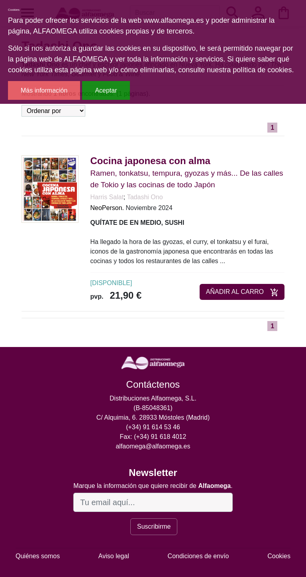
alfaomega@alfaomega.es (153, 446)
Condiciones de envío (198, 556)
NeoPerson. (107, 207)
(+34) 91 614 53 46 (153, 427)
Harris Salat (107, 197)
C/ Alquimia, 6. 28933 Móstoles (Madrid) (153, 417)
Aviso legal (113, 556)
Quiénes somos (38, 556)
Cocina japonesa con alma (150, 160)
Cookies (278, 556)
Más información (44, 90)
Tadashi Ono (145, 197)
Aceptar (106, 90)
